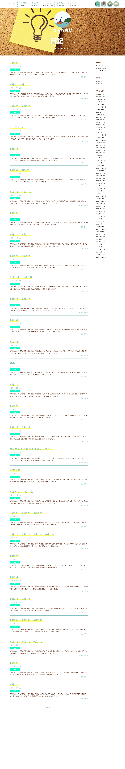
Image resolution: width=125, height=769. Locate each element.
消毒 (12, 363)
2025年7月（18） (101, 117)
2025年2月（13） (101, 130)
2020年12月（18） (101, 257)
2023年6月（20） (101, 181)
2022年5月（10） (101, 214)
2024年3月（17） (101, 158)
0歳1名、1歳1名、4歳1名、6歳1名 (32, 534)
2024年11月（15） (101, 137)
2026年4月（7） (100, 94)
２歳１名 (15, 470)
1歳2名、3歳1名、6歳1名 (26, 620)
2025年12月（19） (101, 104)
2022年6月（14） (101, 211)
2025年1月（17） (101, 132)
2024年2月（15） (101, 160)
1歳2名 (14, 577)
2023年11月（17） (101, 168)
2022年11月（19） (101, 198)
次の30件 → (49, 707)
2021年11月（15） (101, 229)
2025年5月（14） (101, 122)
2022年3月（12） (101, 219)
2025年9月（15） (101, 112)
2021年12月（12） (101, 226)
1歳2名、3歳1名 (20, 598)
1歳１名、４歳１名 (21, 491)
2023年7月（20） (101, 178)
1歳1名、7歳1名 (20, 427)
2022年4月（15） (101, 216)
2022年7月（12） (101, 209)
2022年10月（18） (101, 201)
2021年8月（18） (101, 237)
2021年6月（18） (101, 242)
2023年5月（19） (101, 183)
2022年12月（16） (101, 196)
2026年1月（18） (101, 102)
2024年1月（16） (101, 163)
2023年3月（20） (101, 188)
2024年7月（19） (101, 148)
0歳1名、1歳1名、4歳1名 (26, 513)
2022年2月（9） (100, 221)
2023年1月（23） (101, 193)
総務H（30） (99, 84)
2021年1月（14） (101, 254)
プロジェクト (73, 4)
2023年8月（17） (101, 176)
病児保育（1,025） (101, 68)
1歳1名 (14, 148)
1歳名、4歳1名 (19, 84)
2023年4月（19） (101, 186)
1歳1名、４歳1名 (21, 191)
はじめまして (18, 127)
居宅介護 (35, 4)
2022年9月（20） (101, 204)
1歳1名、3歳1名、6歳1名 (26, 641)
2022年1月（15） (101, 224)
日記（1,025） (100, 81)
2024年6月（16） (101, 150)
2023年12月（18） (101, 165)
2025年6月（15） (101, 120)
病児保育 (60, 4)
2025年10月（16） (101, 109)
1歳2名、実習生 (20, 170)
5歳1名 (14, 63)
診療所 (23, 4)
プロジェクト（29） (101, 71)
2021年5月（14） (101, 244)
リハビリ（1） (100, 65)
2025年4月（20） (101, 125)
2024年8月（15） (101, 145)
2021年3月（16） (101, 249)
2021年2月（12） (101, 252)
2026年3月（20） (101, 97)
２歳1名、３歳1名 (21, 277)
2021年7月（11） (101, 239)
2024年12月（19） (101, 135)
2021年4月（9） (100, 247)
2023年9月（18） (101, 173)
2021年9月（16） (101, 234)
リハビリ (48, 4)
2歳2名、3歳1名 (20, 106)
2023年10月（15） (101, 170)
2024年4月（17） (101, 155)
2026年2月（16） (101, 99)
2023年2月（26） (101, 191)
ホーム (11, 4)
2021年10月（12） (101, 232)
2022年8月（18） (101, 206)
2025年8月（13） (101, 114)
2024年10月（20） (101, 140)
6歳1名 (14, 341)
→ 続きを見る (83, 77)
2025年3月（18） (101, 127)
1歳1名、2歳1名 (20, 234)
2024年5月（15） (101, 153)
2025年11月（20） (101, 107)
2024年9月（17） (101, 142)
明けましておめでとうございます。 (31, 448)
